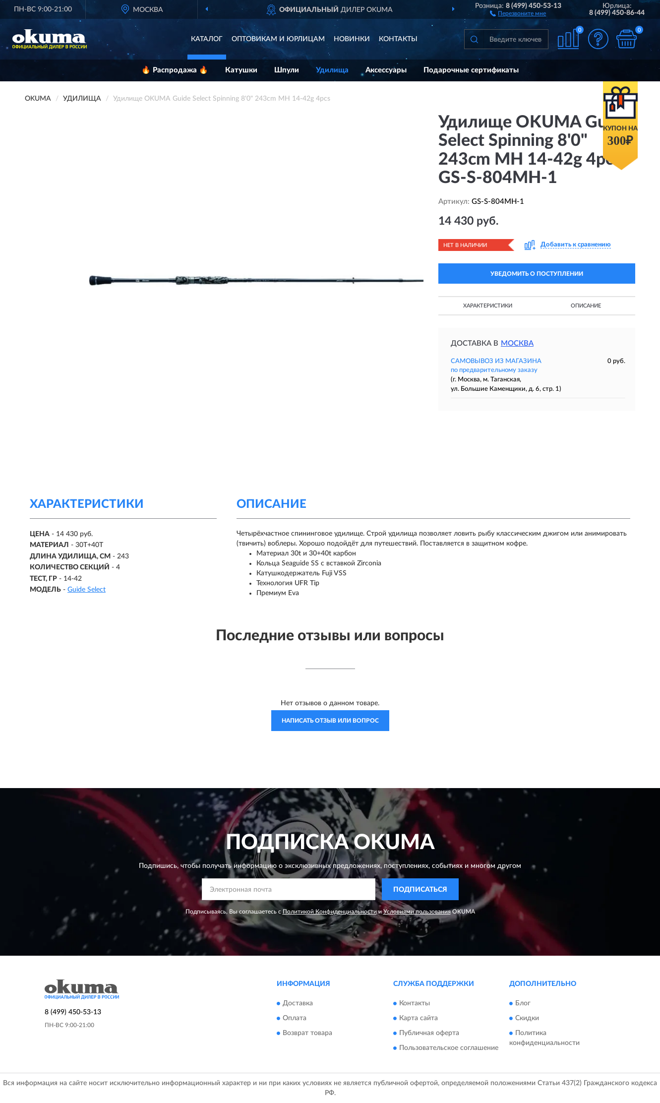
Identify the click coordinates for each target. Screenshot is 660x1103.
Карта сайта (418, 1018)
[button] (518, 13)
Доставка (298, 1003)
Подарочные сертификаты (471, 70)
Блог (523, 1003)
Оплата (294, 1018)
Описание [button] (586, 305)
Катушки (241, 70)
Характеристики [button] (487, 305)
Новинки (352, 39)
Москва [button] (517, 343)
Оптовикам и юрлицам (278, 39)
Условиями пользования (417, 912)
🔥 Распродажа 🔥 (174, 70)
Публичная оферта (429, 1033)
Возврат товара (307, 1033)
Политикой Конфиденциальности (330, 912)
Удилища (332, 70)
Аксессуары (386, 70)
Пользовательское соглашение (448, 1047)
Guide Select (86, 589)
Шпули (286, 70)
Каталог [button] (207, 39)
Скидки (527, 1018)
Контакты (398, 39)
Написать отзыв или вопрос (330, 721)
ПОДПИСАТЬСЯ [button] (420, 889)
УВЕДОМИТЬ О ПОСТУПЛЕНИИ (536, 274)
